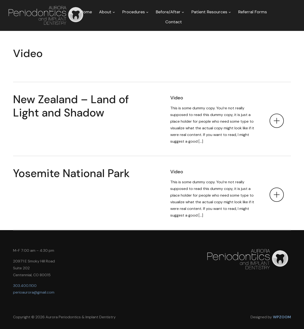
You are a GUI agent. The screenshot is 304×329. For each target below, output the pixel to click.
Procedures (133, 12)
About (105, 12)
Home (86, 12)
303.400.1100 (25, 285)
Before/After (168, 12)
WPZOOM (282, 316)
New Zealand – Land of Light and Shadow (71, 106)
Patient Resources (209, 12)
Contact (173, 22)
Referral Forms (252, 12)
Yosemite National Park (71, 173)
